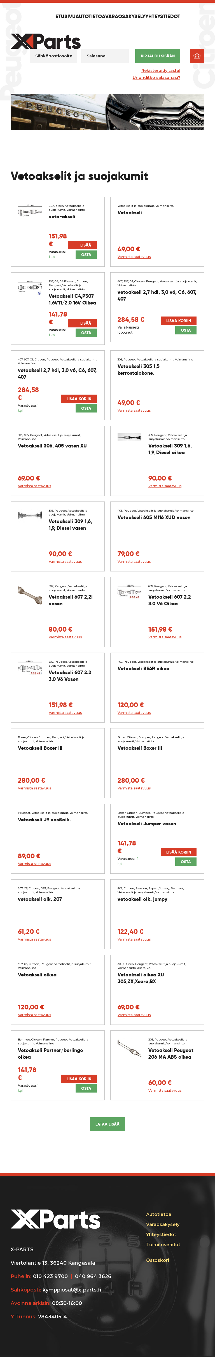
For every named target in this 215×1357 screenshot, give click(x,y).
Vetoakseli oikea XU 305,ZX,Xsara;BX (141, 978)
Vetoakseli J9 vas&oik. (44, 819)
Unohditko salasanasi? (156, 77)
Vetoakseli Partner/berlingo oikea (50, 1053)
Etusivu (65, 17)
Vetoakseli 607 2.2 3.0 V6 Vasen (70, 675)
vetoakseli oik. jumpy (142, 899)
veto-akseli (62, 216)
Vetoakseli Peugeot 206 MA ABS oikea (170, 1053)
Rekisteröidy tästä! (160, 70)
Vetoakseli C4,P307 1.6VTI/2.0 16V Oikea (72, 299)
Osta (86, 254)
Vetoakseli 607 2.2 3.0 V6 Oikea (169, 600)
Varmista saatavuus (134, 257)
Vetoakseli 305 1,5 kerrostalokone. (139, 369)
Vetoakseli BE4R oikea (143, 668)
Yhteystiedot (162, 17)
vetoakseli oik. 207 (40, 899)
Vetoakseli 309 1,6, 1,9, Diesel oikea (170, 449)
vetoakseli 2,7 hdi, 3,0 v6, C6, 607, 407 (157, 295)
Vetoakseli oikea (37, 974)
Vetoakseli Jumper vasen (147, 823)
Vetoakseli (130, 212)
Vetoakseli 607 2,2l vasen (71, 600)
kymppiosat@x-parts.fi (72, 1290)
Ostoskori (157, 1260)
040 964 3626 (93, 1276)
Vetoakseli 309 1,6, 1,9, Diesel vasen (70, 524)
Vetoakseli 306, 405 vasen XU (52, 445)
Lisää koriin (85, 246)
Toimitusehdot (163, 1244)
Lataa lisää (107, 1124)
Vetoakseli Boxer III (40, 748)
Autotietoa (90, 17)
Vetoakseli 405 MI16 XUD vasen (154, 517)
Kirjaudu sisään (158, 55)
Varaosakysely (125, 17)
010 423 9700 (50, 1276)
